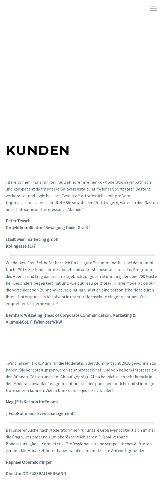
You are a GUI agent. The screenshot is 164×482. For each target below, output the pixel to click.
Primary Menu (153, 9)
